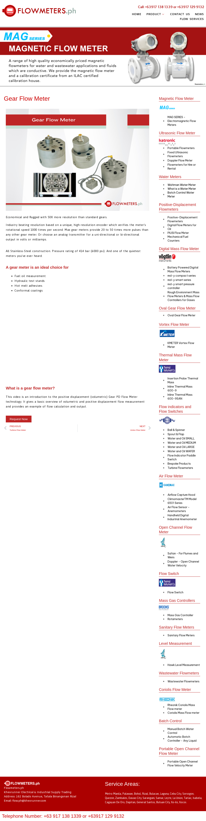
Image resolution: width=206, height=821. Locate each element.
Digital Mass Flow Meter (179, 248)
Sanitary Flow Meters (177, 626)
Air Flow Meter (171, 475)
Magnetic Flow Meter (177, 98)
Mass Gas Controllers (177, 599)
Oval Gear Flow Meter (178, 308)
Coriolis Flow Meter (175, 693)
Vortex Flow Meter (174, 324)
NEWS (199, 14)
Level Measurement (176, 642)
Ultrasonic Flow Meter (177, 133)
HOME (135, 14)
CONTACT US (180, 14)
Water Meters (170, 176)
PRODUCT (155, 14)
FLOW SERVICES (192, 18)
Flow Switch (169, 573)
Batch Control (170, 724)
